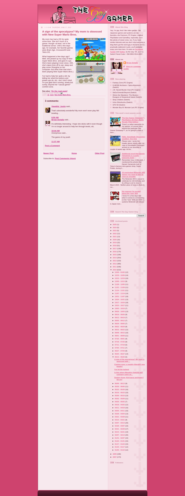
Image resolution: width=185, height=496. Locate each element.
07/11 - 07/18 (120, 345)
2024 (115, 227)
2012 (115, 264)
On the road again (59, 91)
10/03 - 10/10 (120, 308)
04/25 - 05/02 (120, 402)
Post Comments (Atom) (65, 158)
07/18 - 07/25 (120, 342)
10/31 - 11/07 (120, 296)
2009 (115, 454)
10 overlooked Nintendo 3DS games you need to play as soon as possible (133, 174)
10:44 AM (55, 131)
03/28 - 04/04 (120, 414)
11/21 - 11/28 (120, 287)
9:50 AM (55, 117)
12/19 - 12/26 (120, 275)
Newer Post (48, 153)
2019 (115, 242)
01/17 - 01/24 (120, 444)
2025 (115, 224)
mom (52, 95)
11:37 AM (55, 142)
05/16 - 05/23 (120, 392)
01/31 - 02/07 (120, 438)
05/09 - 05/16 (120, 395)
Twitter (122, 52)
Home (74, 153)
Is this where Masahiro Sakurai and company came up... (128, 373)
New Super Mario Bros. (62, 95)
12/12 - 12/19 (120, 278)
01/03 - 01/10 (120, 450)
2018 (115, 245)
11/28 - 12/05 (120, 284)
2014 (115, 258)
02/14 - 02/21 (120, 432)
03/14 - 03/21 (120, 420)
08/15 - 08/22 (120, 330)
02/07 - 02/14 (120, 435)
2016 (115, 251)
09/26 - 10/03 (120, 311)
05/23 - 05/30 (120, 389)
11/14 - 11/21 (120, 290)
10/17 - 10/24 (120, 302)
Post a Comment (52, 146)
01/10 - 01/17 (120, 447)
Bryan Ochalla (57, 120)
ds (48, 95)
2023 (115, 230)
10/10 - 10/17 (120, 305)
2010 (115, 270)
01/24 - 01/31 (120, 441)
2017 (115, 248)
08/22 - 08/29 (120, 326)
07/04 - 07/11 (120, 348)
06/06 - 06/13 (120, 383)
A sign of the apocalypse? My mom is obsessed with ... (129, 360)
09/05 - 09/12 (120, 320)
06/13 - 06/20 (120, 357)
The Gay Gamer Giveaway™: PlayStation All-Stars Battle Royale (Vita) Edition (133, 120)
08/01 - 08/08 (120, 336)
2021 (115, 236)
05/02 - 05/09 (120, 398)
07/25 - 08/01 (120, 339)
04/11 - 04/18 (120, 408)
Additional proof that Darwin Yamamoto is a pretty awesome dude (133, 156)
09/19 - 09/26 (120, 314)
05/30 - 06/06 (120, 386)
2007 (115, 457)
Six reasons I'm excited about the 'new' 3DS (131, 192)
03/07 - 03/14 (120, 423)
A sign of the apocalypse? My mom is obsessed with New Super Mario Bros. (72, 33)
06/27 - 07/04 (120, 351)
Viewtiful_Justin (58, 106)
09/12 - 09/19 (120, 317)
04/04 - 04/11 (120, 411)
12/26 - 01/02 (120, 272)
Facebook (139, 49)
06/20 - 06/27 (120, 354)
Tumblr (113, 52)
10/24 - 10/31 (120, 299)
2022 (115, 233)
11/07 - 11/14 (120, 293)
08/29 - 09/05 (120, 323)
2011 (115, 267)
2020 (115, 239)
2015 (115, 255)
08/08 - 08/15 (120, 333)
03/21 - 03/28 (120, 417)
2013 (115, 261)
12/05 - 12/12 (120, 281)
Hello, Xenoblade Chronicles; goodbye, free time (133, 138)
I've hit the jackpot (121, 369)
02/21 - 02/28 (120, 429)
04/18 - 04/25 (120, 405)
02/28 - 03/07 (120, 426)
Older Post (99, 153)
